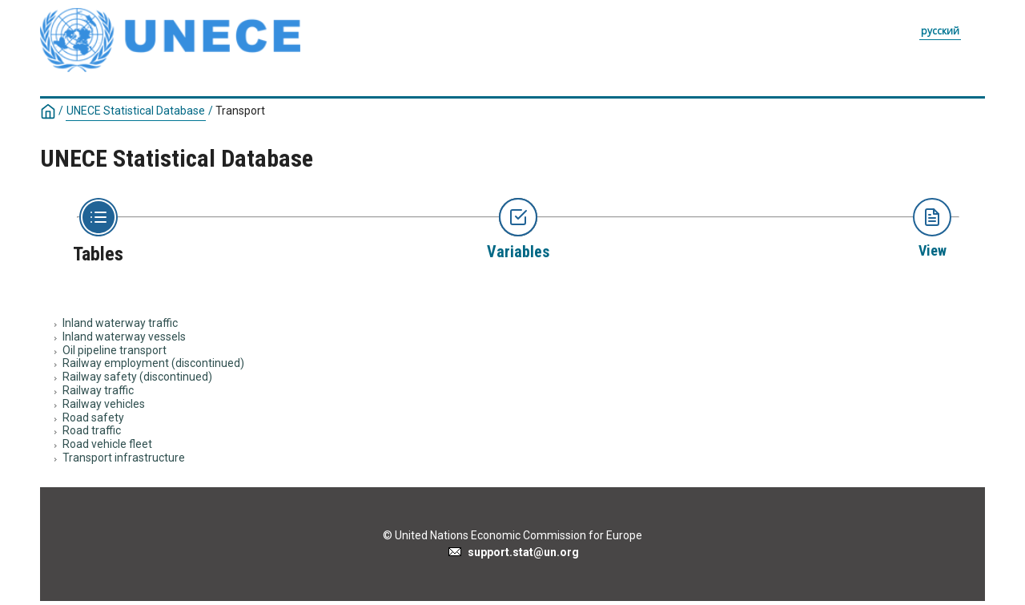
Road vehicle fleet (107, 444)
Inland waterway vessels (124, 336)
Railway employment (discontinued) (153, 363)
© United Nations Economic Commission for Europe (512, 535)
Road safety (93, 417)
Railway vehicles (103, 403)
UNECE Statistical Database (135, 110)
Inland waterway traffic (120, 323)
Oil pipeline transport (114, 350)
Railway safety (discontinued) (137, 376)
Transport (240, 110)
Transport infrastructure (123, 457)
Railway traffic (98, 390)
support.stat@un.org (513, 552)
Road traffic (91, 430)
